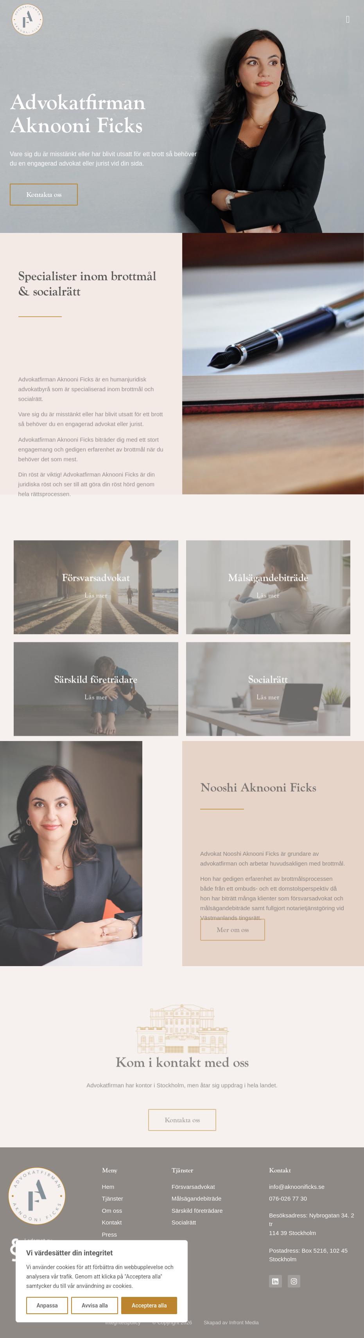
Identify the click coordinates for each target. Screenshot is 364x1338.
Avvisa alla (95, 1305)
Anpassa (47, 1305)
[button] (348, 19)
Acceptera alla (149, 1305)
